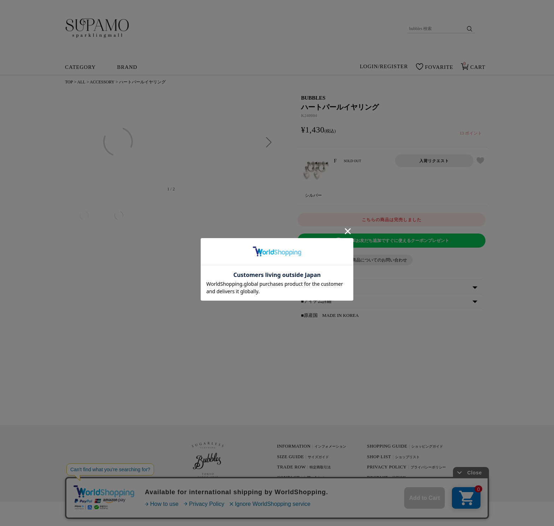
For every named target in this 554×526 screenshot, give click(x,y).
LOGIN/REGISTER (384, 67)
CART (477, 67)
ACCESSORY (102, 81)
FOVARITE (439, 67)
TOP (69, 81)
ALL (81, 81)
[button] (268, 142)
